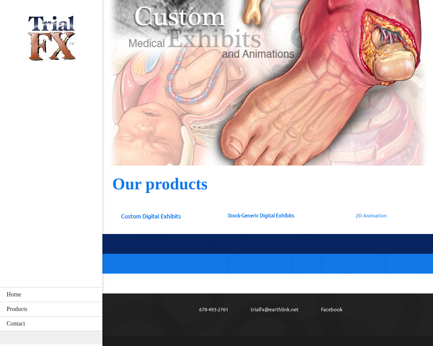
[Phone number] (209, 310)
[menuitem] (51, 294)
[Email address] (270, 310)
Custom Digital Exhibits (151, 216)
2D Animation (371, 215)
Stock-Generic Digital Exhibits (261, 215)
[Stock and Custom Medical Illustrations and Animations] (51, 40)
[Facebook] (327, 310)
